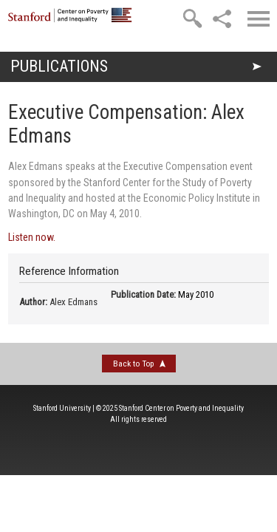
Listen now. (31, 237)
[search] (192, 18)
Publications (59, 66)
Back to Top (133, 363)
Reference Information (69, 271)
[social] (222, 18)
